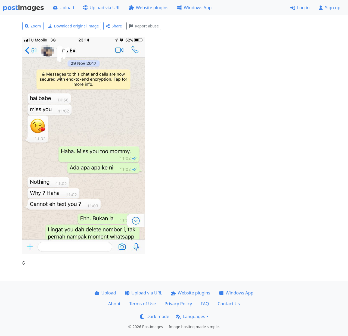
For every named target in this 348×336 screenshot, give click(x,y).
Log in (300, 8)
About (114, 304)
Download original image (73, 26)
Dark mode (154, 316)
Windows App (194, 8)
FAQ (205, 304)
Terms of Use (142, 304)
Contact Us (229, 304)
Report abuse (144, 26)
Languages (190, 316)
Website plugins (148, 8)
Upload (63, 8)
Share (114, 26)
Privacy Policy (178, 304)
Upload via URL (101, 8)
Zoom (33, 26)
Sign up (329, 8)
